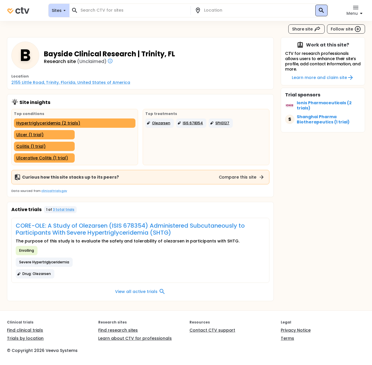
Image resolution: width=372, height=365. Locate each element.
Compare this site (242, 177)
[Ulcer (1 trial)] (44, 134)
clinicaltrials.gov (54, 191)
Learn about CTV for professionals (135, 338)
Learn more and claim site (323, 77)
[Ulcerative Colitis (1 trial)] (44, 158)
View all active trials (140, 291)
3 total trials (64, 209)
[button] (159, 123)
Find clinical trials (25, 330)
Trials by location (25, 338)
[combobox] (133, 10)
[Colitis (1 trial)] (44, 146)
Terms (287, 338)
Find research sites (118, 330)
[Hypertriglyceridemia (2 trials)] (74, 123)
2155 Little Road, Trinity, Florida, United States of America (70, 82)
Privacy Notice (296, 330)
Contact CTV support (212, 330)
